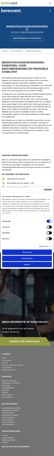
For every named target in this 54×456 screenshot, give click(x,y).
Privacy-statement (7, 397)
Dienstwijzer (5, 390)
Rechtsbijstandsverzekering (10, 410)
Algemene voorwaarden (9, 380)
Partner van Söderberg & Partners (12, 365)
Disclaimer (5, 392)
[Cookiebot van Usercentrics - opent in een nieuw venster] (44, 190)
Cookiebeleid (6, 385)
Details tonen (43, 246)
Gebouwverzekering (8, 422)
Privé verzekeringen (8, 424)
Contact (4, 358)
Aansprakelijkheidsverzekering (11, 408)
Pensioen (5, 435)
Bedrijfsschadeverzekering (10, 415)
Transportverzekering (8, 417)
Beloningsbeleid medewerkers (11, 383)
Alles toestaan (27, 252)
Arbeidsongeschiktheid (9, 440)
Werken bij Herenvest (8, 370)
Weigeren (27, 264)
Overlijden (5, 442)
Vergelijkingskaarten (8, 387)
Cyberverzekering (7, 419)
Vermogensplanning (8, 437)
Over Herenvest (7, 360)
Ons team (5, 363)
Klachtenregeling (7, 394)
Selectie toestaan (27, 258)
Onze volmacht (6, 367)
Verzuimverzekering (8, 412)
